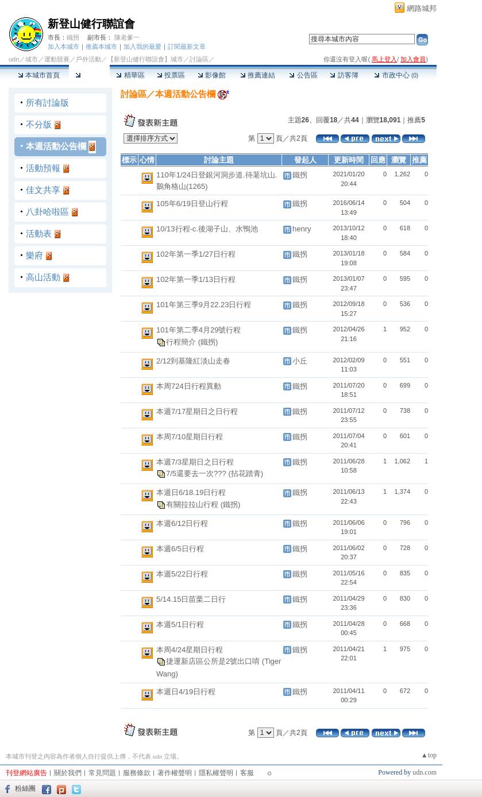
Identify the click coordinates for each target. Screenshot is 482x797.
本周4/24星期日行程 (189, 649)
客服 (247, 773)
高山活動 (43, 277)
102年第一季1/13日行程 (196, 279)
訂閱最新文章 (187, 46)
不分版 (39, 124)
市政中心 (396, 75)
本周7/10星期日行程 (189, 436)
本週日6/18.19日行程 (191, 492)
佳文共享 (43, 190)
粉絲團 (25, 788)
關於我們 (68, 773)
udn (14, 59)
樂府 (34, 255)
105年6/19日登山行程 (192, 203)
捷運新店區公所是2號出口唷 (214, 661)
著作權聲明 (174, 773)
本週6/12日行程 (182, 523)
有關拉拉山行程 (193, 504)
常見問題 (102, 773)
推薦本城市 (101, 46)
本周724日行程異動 (188, 386)
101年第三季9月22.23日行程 (203, 304)
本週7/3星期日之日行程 (195, 462)
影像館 (212, 75)
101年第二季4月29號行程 (198, 330)
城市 (31, 59)
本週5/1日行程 (180, 624)
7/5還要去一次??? (197, 473)
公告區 (303, 75)
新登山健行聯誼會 (91, 24)
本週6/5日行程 (180, 548)
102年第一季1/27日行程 (196, 254)
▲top (429, 755)
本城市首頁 (39, 75)
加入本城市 (63, 46)
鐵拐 (73, 37)
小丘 (299, 361)
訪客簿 (344, 75)
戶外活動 (88, 59)
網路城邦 (422, 8)
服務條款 (137, 773)
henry (301, 229)
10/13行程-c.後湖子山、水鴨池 (207, 229)
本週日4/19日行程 (185, 691)
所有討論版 (47, 102)
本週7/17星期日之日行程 (197, 411)
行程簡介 (182, 341)
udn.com (424, 772)
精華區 (130, 75)
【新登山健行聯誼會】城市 (145, 59)
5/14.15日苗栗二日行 (191, 599)
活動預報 (43, 168)
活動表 (39, 233)
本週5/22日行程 (182, 574)
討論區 (89, 75)
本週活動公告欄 (56, 146)
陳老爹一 (127, 37)
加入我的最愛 (142, 46)
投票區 (171, 75)
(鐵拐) (208, 341)
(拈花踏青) (245, 473)
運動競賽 (57, 59)
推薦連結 (257, 75)
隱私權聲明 (216, 773)
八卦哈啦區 (47, 211)
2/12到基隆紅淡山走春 (193, 361)
